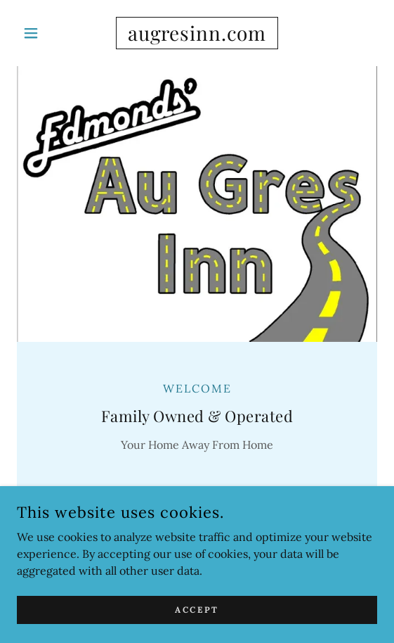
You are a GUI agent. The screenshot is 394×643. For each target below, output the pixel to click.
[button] (44, 33)
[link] (197, 33)
